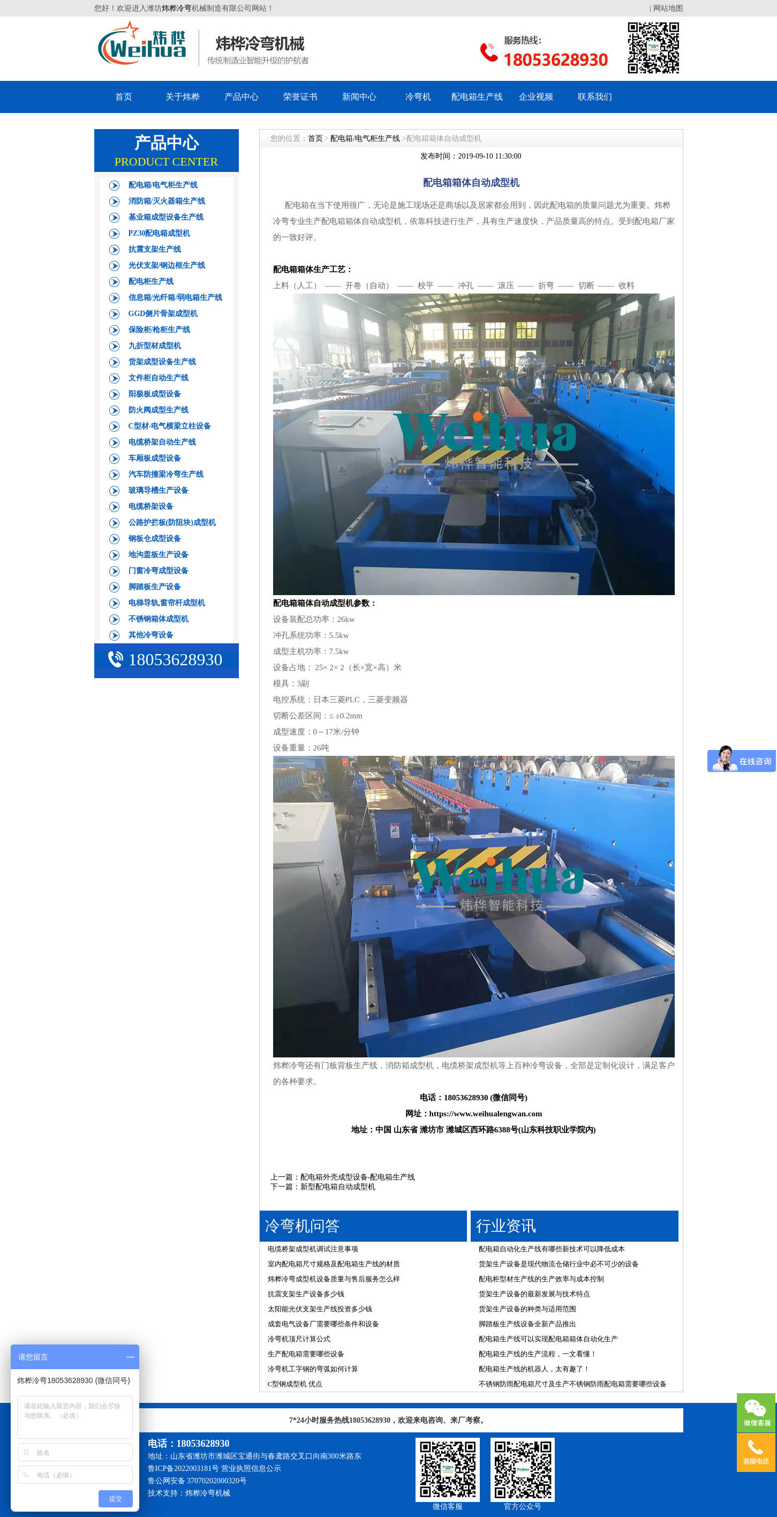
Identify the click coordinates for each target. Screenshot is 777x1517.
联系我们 (595, 96)
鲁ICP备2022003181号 (184, 1469)
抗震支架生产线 (155, 249)
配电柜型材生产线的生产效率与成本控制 (541, 1279)
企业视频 (536, 96)
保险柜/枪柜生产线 (160, 330)
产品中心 (241, 96)
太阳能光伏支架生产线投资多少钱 (320, 1309)
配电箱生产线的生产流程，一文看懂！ (538, 1354)
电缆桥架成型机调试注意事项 (313, 1249)
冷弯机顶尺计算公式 (299, 1339)
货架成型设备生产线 (162, 362)
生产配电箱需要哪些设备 (306, 1354)
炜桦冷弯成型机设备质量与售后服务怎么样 (334, 1279)
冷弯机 (418, 96)
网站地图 (668, 8)
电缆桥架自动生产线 (162, 442)
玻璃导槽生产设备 (158, 490)
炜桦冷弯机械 (207, 1493)
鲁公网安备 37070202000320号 (197, 1481)
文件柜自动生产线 (158, 378)
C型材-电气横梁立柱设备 (170, 426)
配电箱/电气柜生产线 (163, 185)
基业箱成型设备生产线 (166, 217)
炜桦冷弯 (177, 8)
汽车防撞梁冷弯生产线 (166, 474)
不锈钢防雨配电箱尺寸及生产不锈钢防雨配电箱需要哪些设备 (573, 1384)
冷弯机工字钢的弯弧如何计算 (313, 1369)
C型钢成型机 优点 (295, 1384)
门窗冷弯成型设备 (158, 571)
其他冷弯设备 (151, 635)
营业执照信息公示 (251, 1469)
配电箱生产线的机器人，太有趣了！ (534, 1369)
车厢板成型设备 (155, 458)
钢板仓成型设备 (155, 539)
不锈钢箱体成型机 (158, 619)
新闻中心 (359, 96)
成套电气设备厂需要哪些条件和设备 (323, 1324)
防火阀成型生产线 (158, 410)
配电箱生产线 (477, 96)
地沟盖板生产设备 (158, 555)
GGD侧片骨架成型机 (163, 314)
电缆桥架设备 (151, 506)
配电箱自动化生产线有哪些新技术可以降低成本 (552, 1249)
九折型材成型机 (155, 346)
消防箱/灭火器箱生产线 (167, 201)
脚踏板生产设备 (155, 587)
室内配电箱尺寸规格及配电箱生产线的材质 (334, 1264)
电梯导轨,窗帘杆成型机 (167, 603)
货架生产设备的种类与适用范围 (527, 1309)
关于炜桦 (182, 96)
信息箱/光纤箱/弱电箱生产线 (176, 298)
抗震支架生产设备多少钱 (306, 1294)
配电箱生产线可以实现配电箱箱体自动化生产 (548, 1339)
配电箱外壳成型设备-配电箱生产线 (358, 1177)
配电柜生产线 (151, 281)
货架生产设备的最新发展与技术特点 (534, 1294)
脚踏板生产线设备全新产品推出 (527, 1324)
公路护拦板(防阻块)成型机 (172, 523)
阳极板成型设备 (155, 394)
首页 (123, 96)
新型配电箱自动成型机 (337, 1187)
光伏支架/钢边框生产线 (167, 265)
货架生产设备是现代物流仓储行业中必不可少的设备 (559, 1264)
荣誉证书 (300, 96)
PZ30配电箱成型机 (160, 233)
